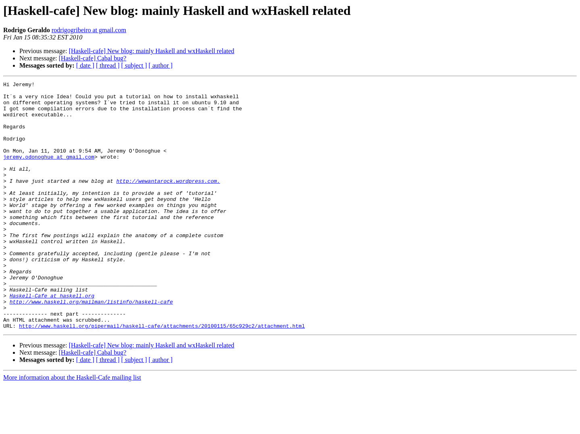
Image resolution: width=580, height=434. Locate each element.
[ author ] (161, 65)
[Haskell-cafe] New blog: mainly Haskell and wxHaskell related (151, 51)
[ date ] (85, 65)
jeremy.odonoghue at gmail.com (48, 172)
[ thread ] (108, 65)
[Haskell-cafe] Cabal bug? (92, 58)
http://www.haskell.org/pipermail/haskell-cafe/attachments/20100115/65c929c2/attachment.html (162, 375)
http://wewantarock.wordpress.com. (168, 201)
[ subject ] (134, 65)
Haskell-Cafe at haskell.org (52, 339)
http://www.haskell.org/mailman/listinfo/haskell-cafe (91, 346)
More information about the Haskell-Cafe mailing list (72, 427)
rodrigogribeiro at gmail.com (89, 30)
